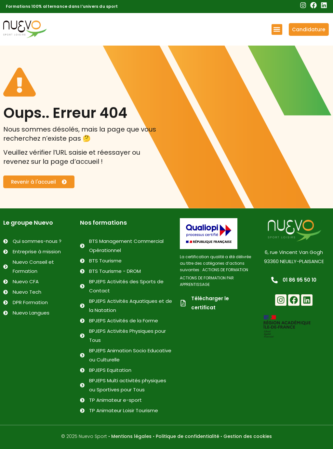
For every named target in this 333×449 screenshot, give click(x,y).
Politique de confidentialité (187, 436)
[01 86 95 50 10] (274, 280)
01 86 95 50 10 (299, 279)
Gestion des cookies (247, 436)
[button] (277, 29)
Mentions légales (131, 436)
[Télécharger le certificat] (183, 303)
